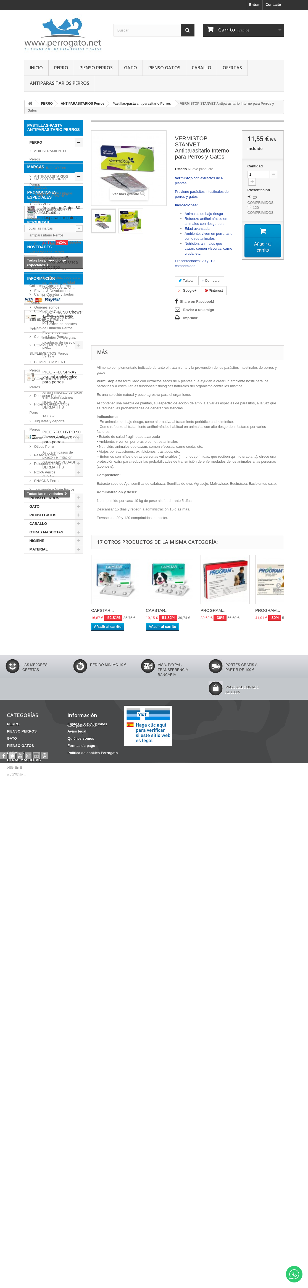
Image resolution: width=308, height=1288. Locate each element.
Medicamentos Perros (51, 438)
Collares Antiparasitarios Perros (51, 197)
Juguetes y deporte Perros (47, 425)
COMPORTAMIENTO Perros (49, 366)
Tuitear (186, 280)
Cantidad (255, 166)
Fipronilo (35, 765)
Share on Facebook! (197, 301)
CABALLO (201, 68)
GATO (130, 68)
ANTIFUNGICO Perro (51, 168)
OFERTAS (232, 68)
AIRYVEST (42, 603)
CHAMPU (35, 749)
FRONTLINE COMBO (44, 757)
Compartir (211, 280)
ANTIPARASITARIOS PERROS (59, 83)
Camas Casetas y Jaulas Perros (52, 298)
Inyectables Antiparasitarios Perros (48, 265)
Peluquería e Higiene (50, 464)
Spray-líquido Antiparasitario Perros (47, 248)
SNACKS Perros (46, 481)
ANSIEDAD (36, 790)
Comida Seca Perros (50, 336)
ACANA (40, 586)
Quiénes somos (46, 1112)
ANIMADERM (44, 611)
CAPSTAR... (102, 610)
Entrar (254, 4)
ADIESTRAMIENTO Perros (48, 155)
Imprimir (190, 318)
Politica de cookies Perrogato (57, 1129)
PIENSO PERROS (96, 68)
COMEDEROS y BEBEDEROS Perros (47, 315)
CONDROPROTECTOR (46, 773)
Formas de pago (46, 1121)
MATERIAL (39, 549)
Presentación (259, 190)
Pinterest (214, 290)
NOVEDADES (39, 821)
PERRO (61, 68)
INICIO (36, 68)
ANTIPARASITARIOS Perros (49, 180)
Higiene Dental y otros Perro (50, 408)
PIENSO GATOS (164, 68)
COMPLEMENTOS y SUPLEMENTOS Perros (49, 349)
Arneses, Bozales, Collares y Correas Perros (50, 281)
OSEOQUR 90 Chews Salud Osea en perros (60, 836)
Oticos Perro (43, 446)
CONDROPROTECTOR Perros (51, 383)
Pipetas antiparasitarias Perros (51, 214)
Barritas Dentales (42, 798)
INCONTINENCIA (41, 782)
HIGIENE (37, 541)
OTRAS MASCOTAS (47, 532)
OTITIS (55, 749)
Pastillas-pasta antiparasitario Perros (47, 231)
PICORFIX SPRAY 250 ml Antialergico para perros (60, 951)
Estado (181, 169)
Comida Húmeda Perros (53, 328)
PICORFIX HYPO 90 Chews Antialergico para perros (62, 1010)
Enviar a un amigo (198, 310)
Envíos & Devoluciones (52, 1096)
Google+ (187, 290)
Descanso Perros (47, 396)
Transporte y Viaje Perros (54, 489)
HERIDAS (71, 798)
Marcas (35, 568)
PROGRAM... (213, 610)
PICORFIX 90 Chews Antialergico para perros (62, 891)
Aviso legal (42, 1104)
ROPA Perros (44, 472)
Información (41, 1086)
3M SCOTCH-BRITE (50, 578)
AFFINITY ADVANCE (50, 595)
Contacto (273, 4)
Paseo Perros (44, 455)
